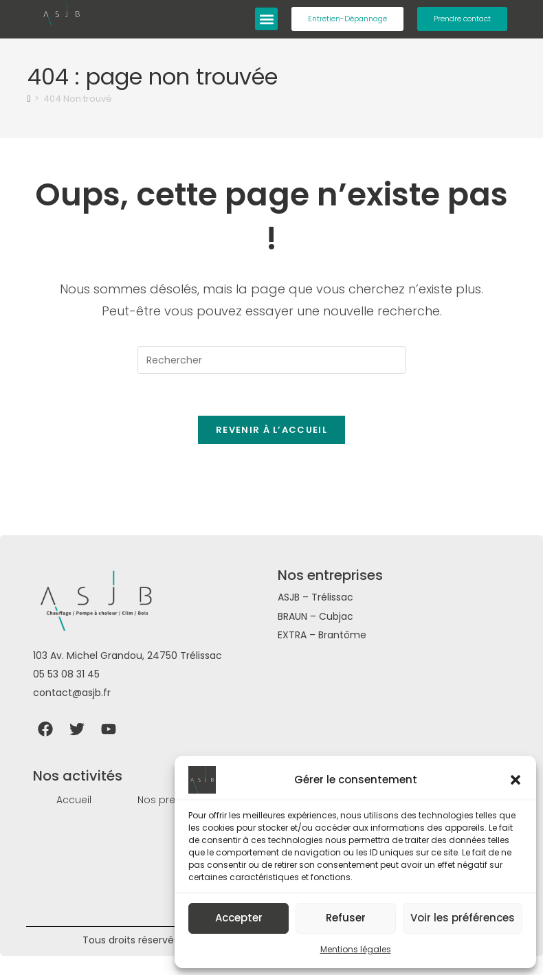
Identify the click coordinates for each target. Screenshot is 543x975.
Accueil (73, 800)
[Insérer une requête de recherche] (271, 360)
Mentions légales (355, 949)
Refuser (346, 917)
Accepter (239, 917)
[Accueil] (29, 98)
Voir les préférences (462, 917)
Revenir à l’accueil (271, 429)
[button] (515, 780)
